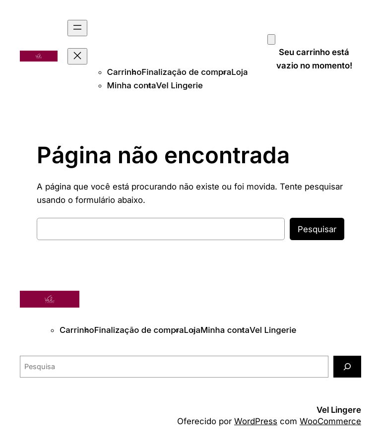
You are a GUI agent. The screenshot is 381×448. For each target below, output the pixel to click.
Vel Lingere (339, 410)
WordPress (255, 421)
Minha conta (131, 85)
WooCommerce (330, 421)
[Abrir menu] (77, 28)
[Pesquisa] (347, 366)
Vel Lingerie (179, 85)
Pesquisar (317, 229)
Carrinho (124, 72)
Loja (239, 72)
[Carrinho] (271, 39)
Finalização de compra (186, 72)
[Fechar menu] (77, 56)
